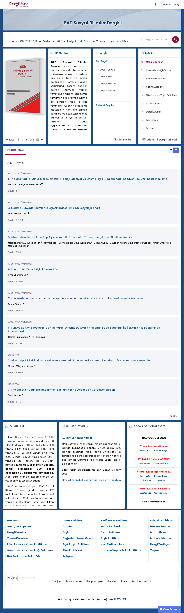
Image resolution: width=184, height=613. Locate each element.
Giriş (176, 4)
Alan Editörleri (72, 550)
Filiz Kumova (38, 337)
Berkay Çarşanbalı (141, 242)
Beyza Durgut (85, 242)
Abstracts (145, 450)
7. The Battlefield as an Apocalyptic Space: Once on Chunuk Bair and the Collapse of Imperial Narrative (75, 298)
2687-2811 (120, 599)
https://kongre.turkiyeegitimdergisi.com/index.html (91, 480)
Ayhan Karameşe (17, 275)
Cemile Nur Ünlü (32, 184)
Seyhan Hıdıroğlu (68, 242)
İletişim (148, 139)
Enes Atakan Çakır (17, 213)
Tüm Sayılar (123, 139)
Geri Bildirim (171, 609)
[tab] (15, 150)
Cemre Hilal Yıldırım (18, 337)
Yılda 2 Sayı (84, 41)
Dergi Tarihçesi (166, 139)
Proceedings (160, 450)
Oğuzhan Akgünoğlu (120, 242)
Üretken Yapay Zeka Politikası (121, 550)
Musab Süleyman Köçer (20, 366)
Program (160, 480)
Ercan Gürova (15, 304)
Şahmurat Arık (15, 184)
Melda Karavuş (16, 242)
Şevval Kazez (50, 242)
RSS (173, 416)
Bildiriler (147, 480)
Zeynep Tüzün (32, 242)
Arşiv (104, 53)
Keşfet (149, 53)
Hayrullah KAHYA (118, 41)
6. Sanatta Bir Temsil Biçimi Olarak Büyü (33, 269)
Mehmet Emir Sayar (18, 246)
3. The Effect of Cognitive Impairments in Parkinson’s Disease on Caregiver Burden (61, 390)
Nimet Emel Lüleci (162, 242)
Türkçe (164, 4)
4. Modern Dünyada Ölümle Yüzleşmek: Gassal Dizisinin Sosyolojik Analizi (54, 208)
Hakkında (61, 53)
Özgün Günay (101, 242)
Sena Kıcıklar (14, 395)
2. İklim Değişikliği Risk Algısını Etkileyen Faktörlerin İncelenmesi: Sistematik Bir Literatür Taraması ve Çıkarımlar (79, 360)
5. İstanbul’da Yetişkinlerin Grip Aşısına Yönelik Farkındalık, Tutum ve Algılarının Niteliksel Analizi (70, 237)
